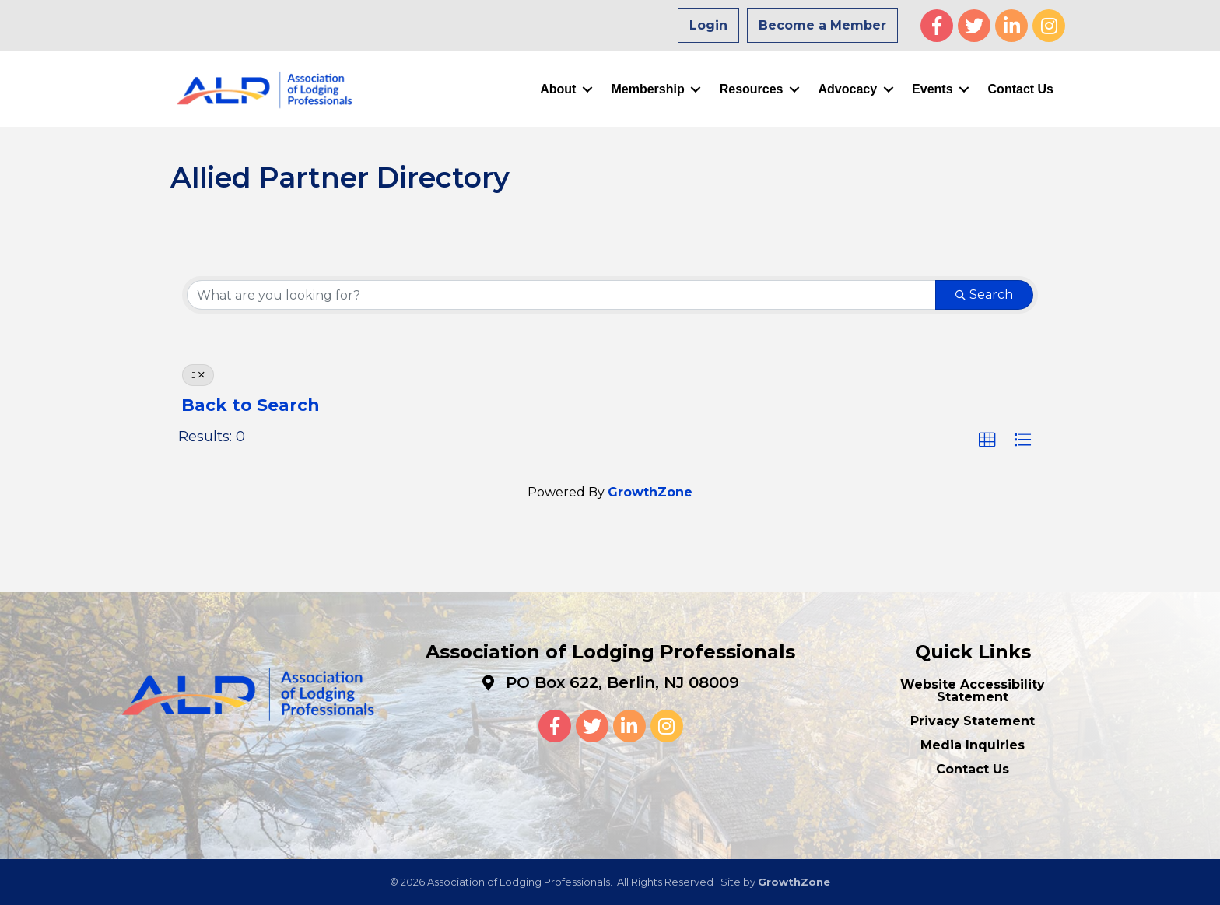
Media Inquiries (972, 745)
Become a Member (822, 25)
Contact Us (1020, 89)
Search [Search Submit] (984, 294)
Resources (752, 89)
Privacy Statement (972, 721)
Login (708, 25)
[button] (987, 440)
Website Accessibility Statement (972, 690)
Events (932, 89)
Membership (647, 89)
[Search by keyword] (561, 295)
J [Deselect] (198, 375)
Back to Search (250, 405)
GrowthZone (650, 492)
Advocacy (848, 89)
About (558, 89)
